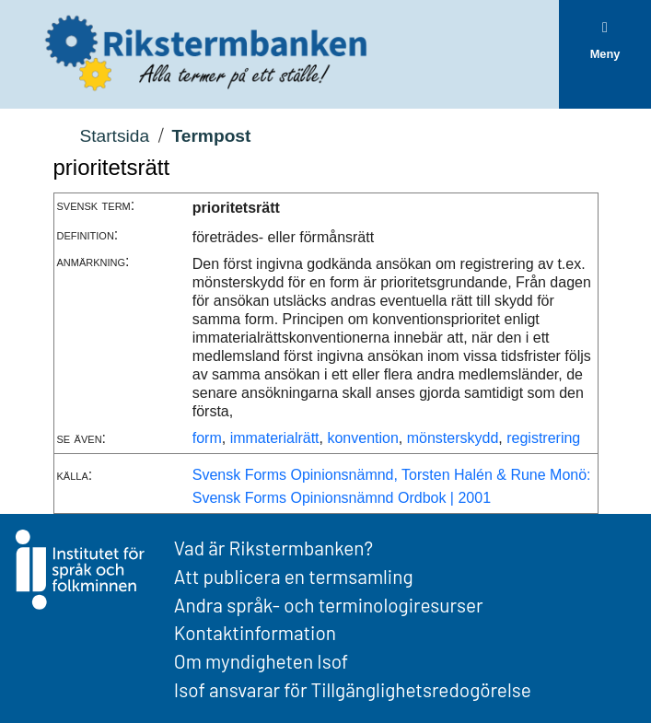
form (207, 438)
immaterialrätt (275, 438)
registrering (543, 438)
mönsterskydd (453, 438)
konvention (362, 438)
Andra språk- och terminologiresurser (328, 604)
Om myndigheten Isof (261, 660)
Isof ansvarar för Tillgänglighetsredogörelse (352, 689)
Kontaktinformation (255, 632)
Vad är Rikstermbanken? (273, 547)
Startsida (114, 136)
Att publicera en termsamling (293, 576)
